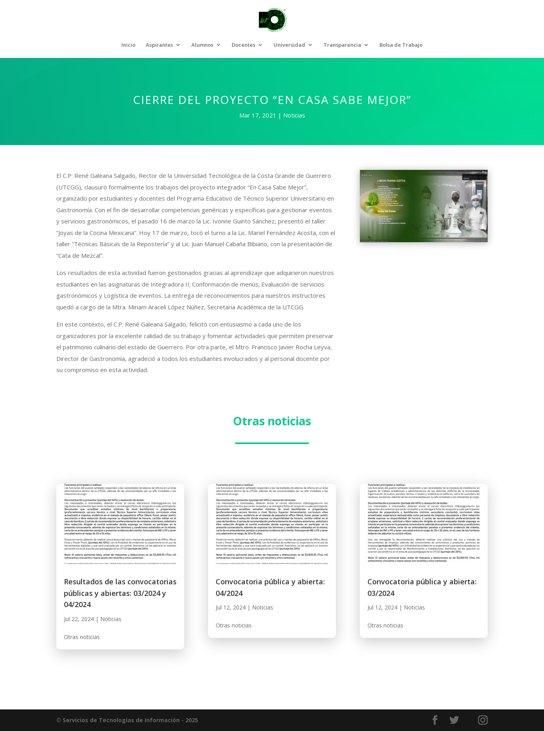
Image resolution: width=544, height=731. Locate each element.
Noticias (294, 115)
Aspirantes (159, 45)
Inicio (128, 45)
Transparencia (342, 45)
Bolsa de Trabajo (401, 45)
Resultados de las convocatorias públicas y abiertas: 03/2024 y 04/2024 (120, 593)
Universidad (289, 45)
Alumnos (202, 45)
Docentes (243, 45)
